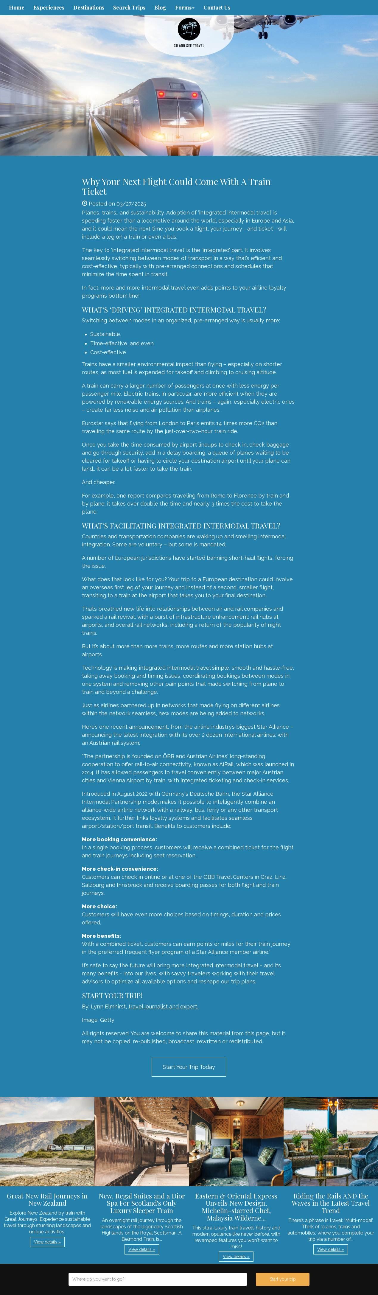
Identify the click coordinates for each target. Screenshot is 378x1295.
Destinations (88, 7)
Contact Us (216, 7)
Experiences (48, 7)
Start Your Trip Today (189, 1067)
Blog (160, 7)
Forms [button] (185, 7)
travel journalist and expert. (164, 1006)
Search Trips (129, 7)
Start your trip (283, 1279)
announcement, (149, 727)
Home (16, 7)
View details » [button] (47, 1242)
